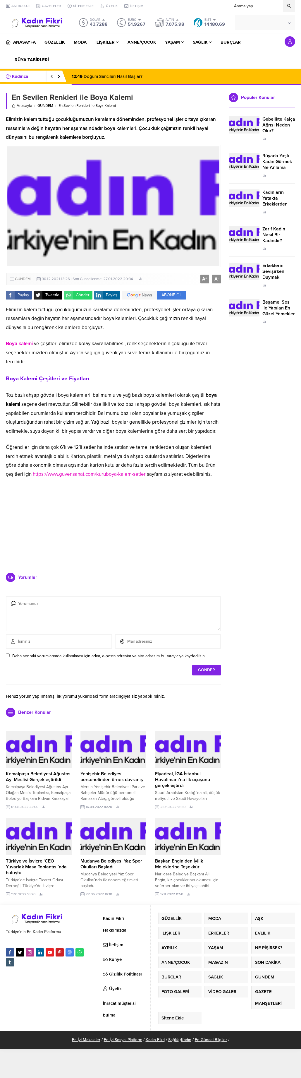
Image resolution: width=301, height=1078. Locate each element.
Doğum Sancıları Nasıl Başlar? (107, 76)
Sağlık (173, 1039)
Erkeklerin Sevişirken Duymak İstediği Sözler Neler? (277, 277)
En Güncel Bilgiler (211, 1039)
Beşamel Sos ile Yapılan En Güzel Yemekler (278, 308)
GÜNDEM (45, 105)
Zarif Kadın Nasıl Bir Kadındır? (273, 235)
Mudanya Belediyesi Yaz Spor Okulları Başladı (111, 864)
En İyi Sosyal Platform (123, 1039)
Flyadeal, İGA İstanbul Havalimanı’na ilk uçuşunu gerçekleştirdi (182, 779)
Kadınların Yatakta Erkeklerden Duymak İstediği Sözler (277, 204)
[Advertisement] (113, 523)
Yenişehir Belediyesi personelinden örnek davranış (111, 777)
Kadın (186, 1039)
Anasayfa (22, 105)
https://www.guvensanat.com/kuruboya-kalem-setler (89, 474)
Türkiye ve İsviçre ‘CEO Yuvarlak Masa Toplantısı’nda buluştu (36, 867)
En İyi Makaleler (86, 1039)
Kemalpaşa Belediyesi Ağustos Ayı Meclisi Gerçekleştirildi (38, 777)
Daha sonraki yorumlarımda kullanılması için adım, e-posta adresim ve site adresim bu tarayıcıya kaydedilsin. (109, 655)
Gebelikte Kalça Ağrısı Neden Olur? (278, 125)
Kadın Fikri (155, 1039)
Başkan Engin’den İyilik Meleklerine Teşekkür (179, 864)
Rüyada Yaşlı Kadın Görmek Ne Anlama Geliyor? (277, 164)
